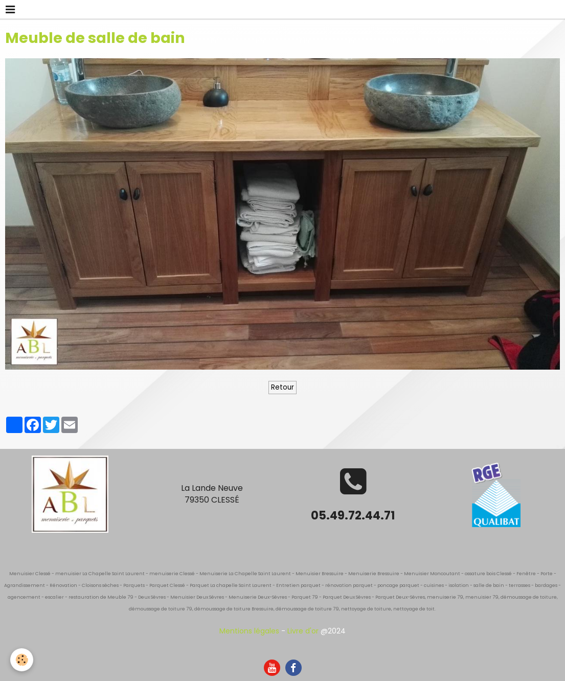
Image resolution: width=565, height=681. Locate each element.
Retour (282, 387)
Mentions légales (249, 631)
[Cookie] (21, 659)
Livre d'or (303, 631)
